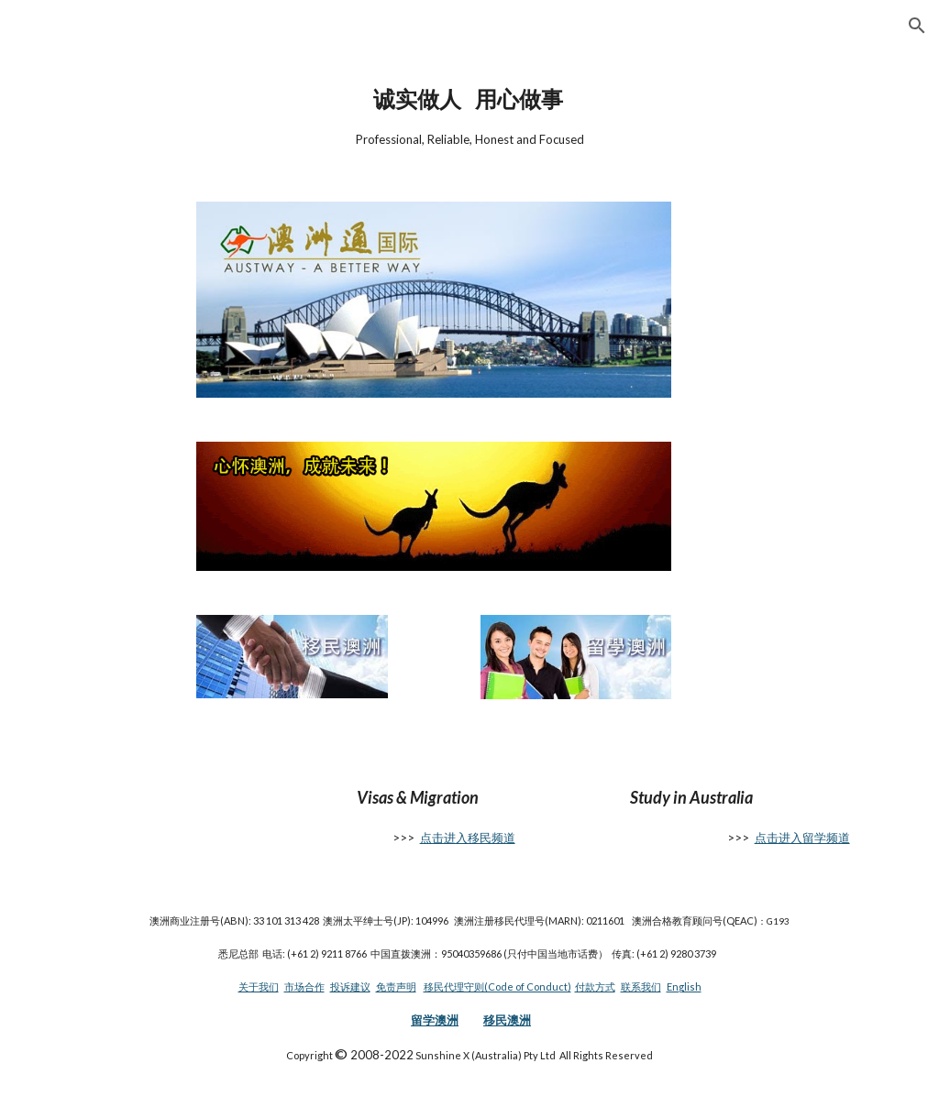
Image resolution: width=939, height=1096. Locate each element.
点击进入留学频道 (802, 837)
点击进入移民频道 (467, 837)
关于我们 (258, 986)
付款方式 (595, 986)
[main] (470, 115)
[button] (917, 26)
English (684, 986)
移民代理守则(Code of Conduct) (497, 986)
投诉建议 (350, 986)
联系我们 (641, 986)
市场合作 (304, 986)
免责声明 (396, 986)
